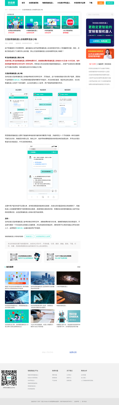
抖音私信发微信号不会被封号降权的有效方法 (100, 68)
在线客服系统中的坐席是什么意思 (99, 71)
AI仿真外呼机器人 (63, 3)
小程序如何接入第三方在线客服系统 (100, 81)
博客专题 (54, 375)
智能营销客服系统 (32, 383)
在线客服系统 (33, 3)
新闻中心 (69, 377)
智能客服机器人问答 (15, 9)
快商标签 (54, 377)
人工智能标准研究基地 (87, 380)
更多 (79, 267)
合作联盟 (83, 375)
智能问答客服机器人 (33, 375)
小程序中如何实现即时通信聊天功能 (100, 78)
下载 (90, 3)
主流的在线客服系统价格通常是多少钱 (100, 75)
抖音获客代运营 (79, 3)
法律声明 (76, 401)
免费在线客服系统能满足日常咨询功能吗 (100, 84)
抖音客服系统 (31, 389)
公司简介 (69, 375)
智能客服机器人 (47, 3)
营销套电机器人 (32, 386)
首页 (23, 3)
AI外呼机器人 (31, 380)
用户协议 (84, 401)
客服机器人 (17, 80)
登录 (100, 3)
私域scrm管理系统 (32, 377)
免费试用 (110, 3)
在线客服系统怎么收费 (43, 236)
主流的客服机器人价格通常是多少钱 (32, 9)
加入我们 (83, 377)
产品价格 (54, 380)
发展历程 (69, 380)
